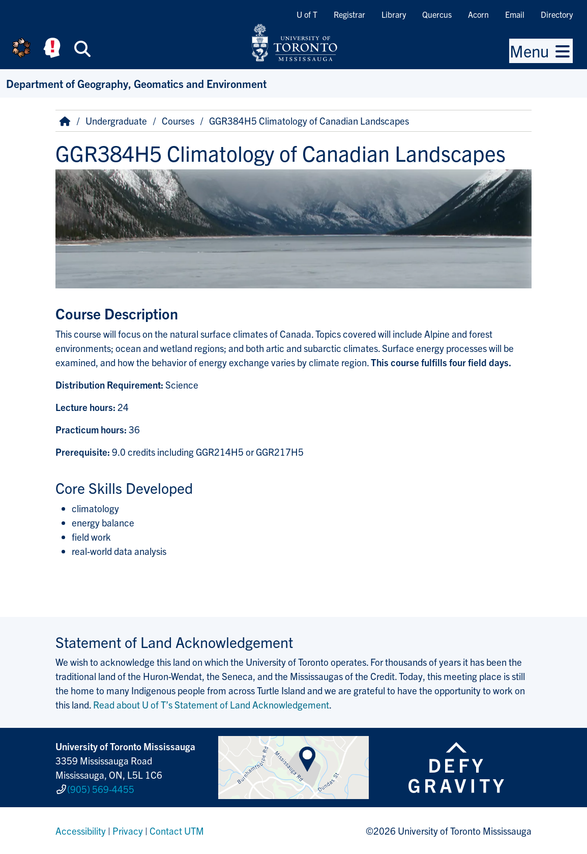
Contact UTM (177, 830)
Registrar (349, 14)
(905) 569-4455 (100, 789)
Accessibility (80, 830)
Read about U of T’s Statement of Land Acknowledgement (211, 704)
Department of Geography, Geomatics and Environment (136, 83)
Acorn (478, 14)
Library (393, 14)
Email (514, 14)
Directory (557, 14)
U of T (307, 14)
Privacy (127, 830)
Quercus (437, 14)
